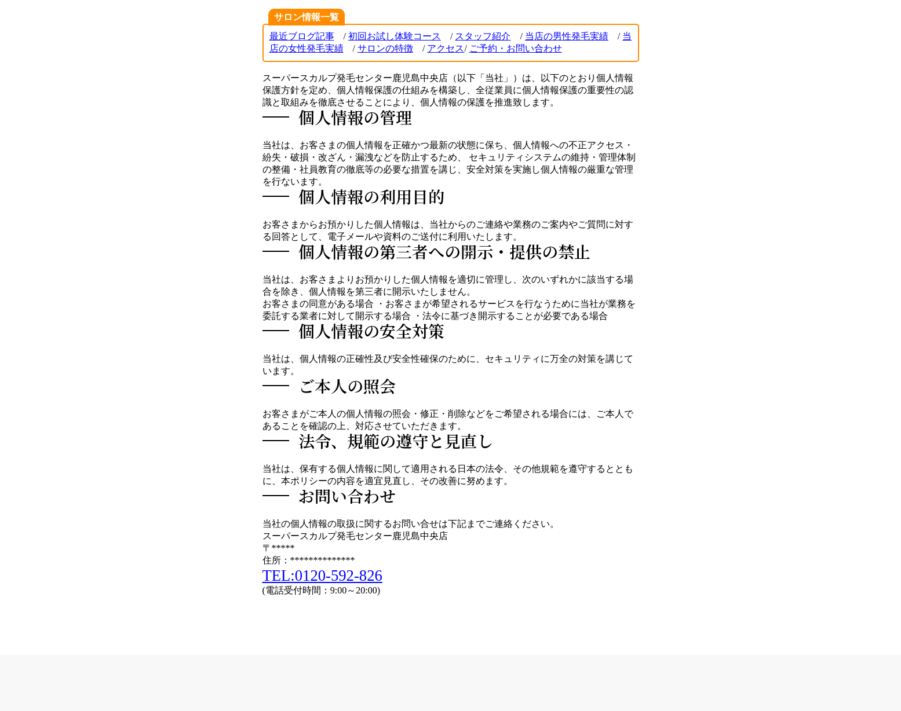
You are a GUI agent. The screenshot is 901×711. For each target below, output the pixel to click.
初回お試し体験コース (394, 36)
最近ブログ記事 (301, 36)
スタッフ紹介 (482, 36)
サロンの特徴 (385, 48)
